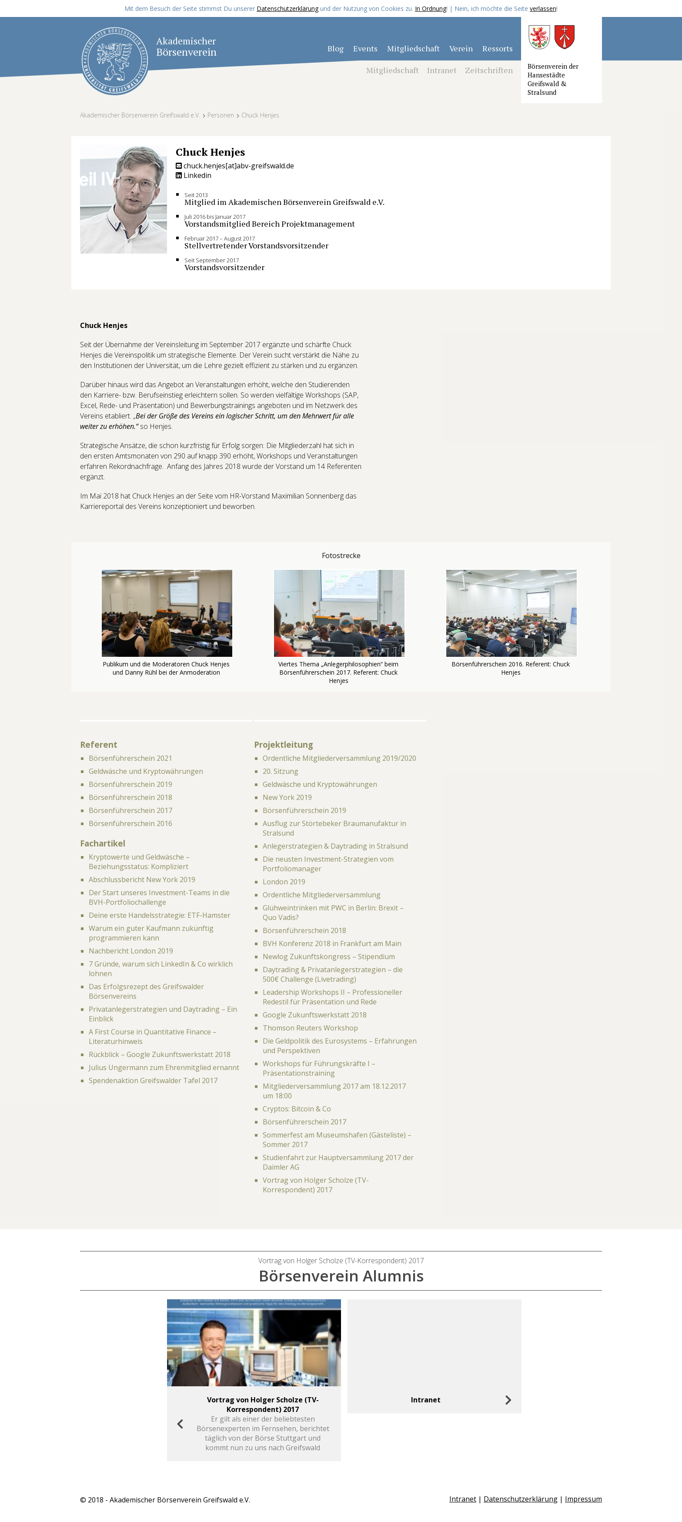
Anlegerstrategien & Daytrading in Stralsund (335, 846)
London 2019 (284, 881)
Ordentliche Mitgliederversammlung (322, 895)
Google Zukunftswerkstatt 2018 (315, 1015)
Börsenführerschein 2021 (130, 758)
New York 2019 (287, 797)
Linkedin (193, 175)
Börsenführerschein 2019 (130, 784)
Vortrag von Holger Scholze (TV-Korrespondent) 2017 (316, 1184)
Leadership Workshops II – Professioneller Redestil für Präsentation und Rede (332, 997)
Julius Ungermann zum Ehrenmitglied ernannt (164, 1067)
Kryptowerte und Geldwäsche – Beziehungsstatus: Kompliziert (139, 861)
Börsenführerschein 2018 (130, 797)
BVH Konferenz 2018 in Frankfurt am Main (332, 943)
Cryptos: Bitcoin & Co (297, 1109)
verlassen (543, 8)
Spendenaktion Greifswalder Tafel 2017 (153, 1080)
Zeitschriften (489, 70)
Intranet (442, 70)
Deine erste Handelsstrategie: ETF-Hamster (160, 915)
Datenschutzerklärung (287, 8)
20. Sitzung (280, 771)
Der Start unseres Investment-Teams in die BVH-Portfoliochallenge (159, 897)
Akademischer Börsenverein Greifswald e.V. (140, 115)
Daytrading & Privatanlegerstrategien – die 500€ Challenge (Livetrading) (333, 974)
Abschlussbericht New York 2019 (142, 879)
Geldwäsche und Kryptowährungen (146, 771)
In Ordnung (430, 8)
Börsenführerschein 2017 (130, 810)
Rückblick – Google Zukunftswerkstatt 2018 (160, 1054)
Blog (336, 48)
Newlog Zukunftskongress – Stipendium (329, 956)
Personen (220, 115)
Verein (461, 48)
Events (365, 48)
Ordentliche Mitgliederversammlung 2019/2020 (339, 758)
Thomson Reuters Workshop (310, 1028)
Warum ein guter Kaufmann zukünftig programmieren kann (151, 933)
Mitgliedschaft (413, 48)
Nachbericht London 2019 (131, 951)
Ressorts (497, 48)
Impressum (583, 1499)
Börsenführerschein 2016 (130, 823)
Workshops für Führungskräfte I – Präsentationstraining (319, 1068)
